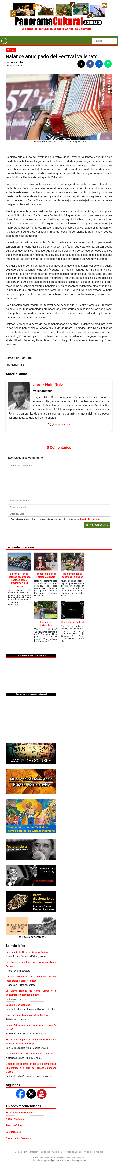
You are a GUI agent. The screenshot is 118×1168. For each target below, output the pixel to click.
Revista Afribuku (14, 1125)
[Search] (104, 41)
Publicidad (45, 1152)
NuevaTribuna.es (15, 1119)
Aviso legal (57, 1152)
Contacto (19, 1152)
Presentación (31, 1152)
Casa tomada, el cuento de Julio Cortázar (27, 1015)
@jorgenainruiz (61, 424)
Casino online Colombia (18, 1138)
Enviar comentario (97, 524)
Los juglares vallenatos (18, 1005)
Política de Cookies (73, 1152)
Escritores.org (13, 1132)
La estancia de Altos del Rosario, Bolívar (27, 952)
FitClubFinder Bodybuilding (20, 1112)
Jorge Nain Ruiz (15, 62)
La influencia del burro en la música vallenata (29, 1053)
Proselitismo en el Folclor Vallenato (46, 575)
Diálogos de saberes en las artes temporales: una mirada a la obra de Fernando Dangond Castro (31, 1067)
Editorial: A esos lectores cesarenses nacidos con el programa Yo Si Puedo (19, 580)
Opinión (11, 50)
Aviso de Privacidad (89, 519)
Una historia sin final (72, 622)
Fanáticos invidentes (46, 624)
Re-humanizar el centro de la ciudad (72, 575)
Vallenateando (42, 391)
